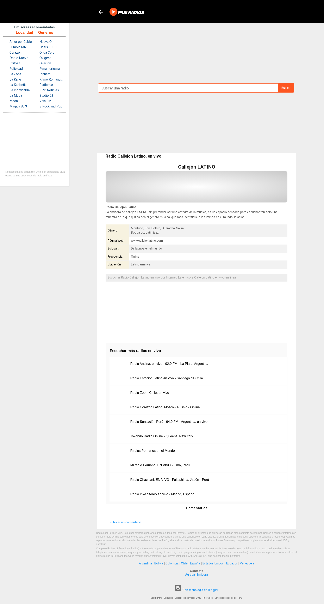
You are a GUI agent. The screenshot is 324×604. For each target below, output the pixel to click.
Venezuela (247, 563)
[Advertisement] (196, 52)
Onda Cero (47, 52)
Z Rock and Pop (50, 106)
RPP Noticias (49, 90)
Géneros (45, 32)
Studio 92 (46, 96)
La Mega (16, 96)
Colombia (172, 563)
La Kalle (15, 79)
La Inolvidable (20, 90)
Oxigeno (45, 58)
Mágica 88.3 (18, 106)
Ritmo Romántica (51, 79)
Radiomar (46, 85)
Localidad (24, 32)
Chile (184, 563)
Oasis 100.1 (48, 47)
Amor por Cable (21, 42)
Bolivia (158, 563)
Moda (14, 101)
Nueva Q (45, 42)
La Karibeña (18, 85)
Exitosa (15, 63)
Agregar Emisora (196, 574)
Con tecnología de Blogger (196, 590)
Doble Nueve (19, 58)
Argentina (145, 563)
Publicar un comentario (125, 522)
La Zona (15, 74)
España (195, 563)
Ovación (45, 63)
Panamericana (49, 69)
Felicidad (16, 69)
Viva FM (45, 101)
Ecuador (231, 563)
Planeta (44, 74)
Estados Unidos (213, 563)
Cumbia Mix (18, 47)
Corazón (15, 52)
